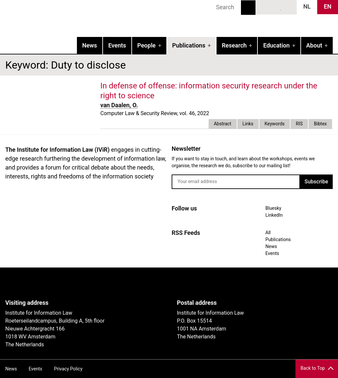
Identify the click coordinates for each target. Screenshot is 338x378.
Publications (188, 45)
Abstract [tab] (222, 123)
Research (234, 45)
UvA (81, 283)
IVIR (84, 18)
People (146, 45)
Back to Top (313, 368)
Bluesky (264, 7)
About (314, 45)
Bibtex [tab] (320, 123)
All (268, 232)
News (89, 45)
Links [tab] (248, 123)
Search (248, 7)
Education (276, 45)
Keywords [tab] (275, 123)
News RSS (288, 7)
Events (117, 45)
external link (160, 95)
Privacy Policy (68, 368)
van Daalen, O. (119, 105)
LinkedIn (276, 7)
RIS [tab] (299, 123)
